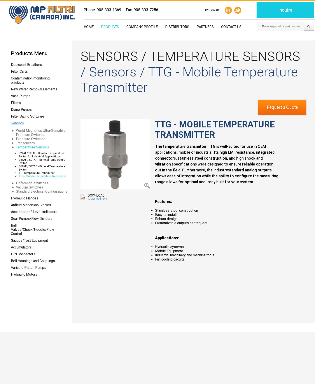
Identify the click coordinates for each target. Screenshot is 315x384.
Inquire (285, 10)
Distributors (177, 27)
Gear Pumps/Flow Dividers (31, 219)
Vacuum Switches (29, 187)
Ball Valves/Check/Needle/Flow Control (32, 229)
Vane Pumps (20, 96)
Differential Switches (32, 183)
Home (89, 27)
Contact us (231, 27)
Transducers (25, 143)
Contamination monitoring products (30, 80)
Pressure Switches (30, 139)
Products (110, 27)
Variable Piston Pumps (28, 268)
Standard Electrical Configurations (41, 191)
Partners (205, 27)
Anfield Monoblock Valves (31, 205)
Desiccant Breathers (26, 65)
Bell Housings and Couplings (33, 261)
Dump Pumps (21, 109)
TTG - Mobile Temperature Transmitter (42, 176)
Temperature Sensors (32, 147)
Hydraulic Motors (24, 274)
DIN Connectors (23, 254)
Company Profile (142, 27)
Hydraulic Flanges (24, 198)
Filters (16, 103)
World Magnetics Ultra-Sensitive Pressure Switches (41, 133)
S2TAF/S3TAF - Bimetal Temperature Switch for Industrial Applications (41, 154)
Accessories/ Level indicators (34, 212)
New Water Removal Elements (34, 89)
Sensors (17, 123)
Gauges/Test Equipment (29, 240)
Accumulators (21, 247)
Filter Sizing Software (27, 116)
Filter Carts (19, 71)
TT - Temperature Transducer (36, 172)
